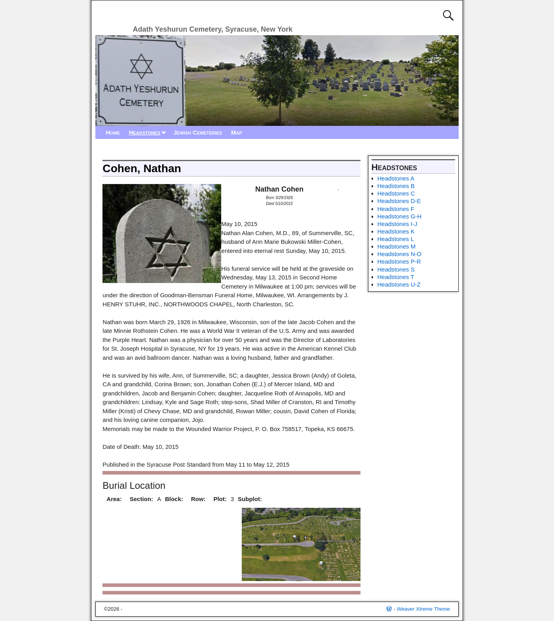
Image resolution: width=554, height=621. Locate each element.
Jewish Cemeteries (197, 132)
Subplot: (250, 499)
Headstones (149, 132)
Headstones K (396, 231)
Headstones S (396, 269)
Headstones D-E (399, 201)
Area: (113, 499)
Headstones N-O (400, 254)
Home (113, 132)
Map (236, 132)
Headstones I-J (397, 223)
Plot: (219, 499)
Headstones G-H (400, 216)
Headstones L (396, 238)
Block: (174, 499)
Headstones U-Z (399, 284)
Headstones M (397, 246)
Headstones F (396, 208)
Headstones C (396, 193)
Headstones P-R (399, 261)
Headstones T (396, 276)
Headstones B (396, 185)
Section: (141, 499)
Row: (198, 499)
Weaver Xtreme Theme (423, 609)
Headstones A (396, 178)
